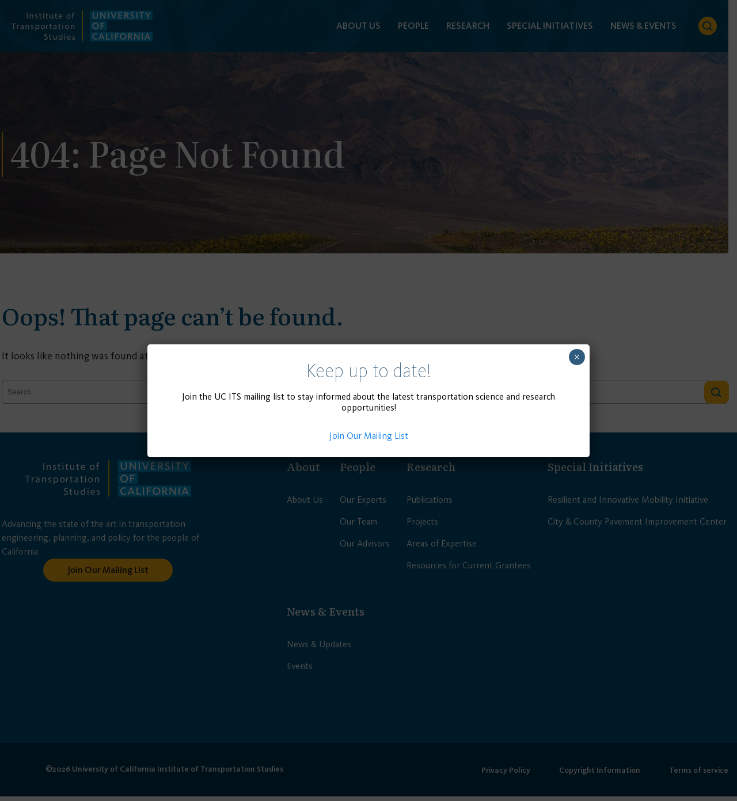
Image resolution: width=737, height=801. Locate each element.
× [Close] (576, 357)
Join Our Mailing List (368, 435)
